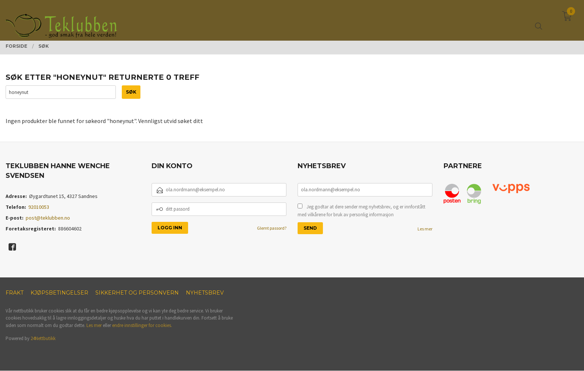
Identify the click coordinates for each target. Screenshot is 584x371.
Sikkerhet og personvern (137, 293)
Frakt (14, 293)
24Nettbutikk (43, 339)
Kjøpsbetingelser (59, 293)
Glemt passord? (271, 228)
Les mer (425, 229)
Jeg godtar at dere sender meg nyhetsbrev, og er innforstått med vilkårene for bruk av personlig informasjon (361, 211)
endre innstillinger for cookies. (142, 326)
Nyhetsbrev (205, 293)
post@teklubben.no (48, 218)
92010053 (38, 207)
